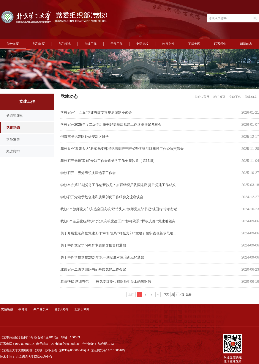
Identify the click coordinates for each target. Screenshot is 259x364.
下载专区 (194, 44)
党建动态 (13, 127)
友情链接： (8, 309)
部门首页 (39, 44)
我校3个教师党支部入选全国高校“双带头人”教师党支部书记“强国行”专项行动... (120, 209)
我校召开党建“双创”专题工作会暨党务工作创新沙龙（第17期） (108, 161)
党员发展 (13, 139)
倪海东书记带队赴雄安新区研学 (84, 136)
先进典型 (13, 151)
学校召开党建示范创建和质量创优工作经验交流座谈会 (101, 197)
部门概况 (65, 44)
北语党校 (142, 44)
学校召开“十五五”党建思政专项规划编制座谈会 (96, 112)
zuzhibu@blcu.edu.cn (65, 343)
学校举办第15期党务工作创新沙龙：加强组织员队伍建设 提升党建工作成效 (118, 185)
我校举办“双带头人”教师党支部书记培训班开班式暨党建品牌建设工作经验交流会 (122, 149)
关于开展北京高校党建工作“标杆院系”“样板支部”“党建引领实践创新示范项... (118, 233)
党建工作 (91, 44)
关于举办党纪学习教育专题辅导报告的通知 (93, 245)
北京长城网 (81, 309)
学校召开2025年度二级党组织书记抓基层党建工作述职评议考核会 (110, 124)
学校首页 (13, 44)
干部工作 (117, 44)
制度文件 (168, 44)
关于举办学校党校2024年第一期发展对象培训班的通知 (102, 257)
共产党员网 (41, 309)
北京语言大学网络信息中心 (34, 356)
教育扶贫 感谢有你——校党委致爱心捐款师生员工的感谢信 (105, 281)
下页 (166, 294)
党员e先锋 (61, 309)
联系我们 (220, 44)
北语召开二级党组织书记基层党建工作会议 (93, 269)
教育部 (22, 309)
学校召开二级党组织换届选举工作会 (88, 173)
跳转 (188, 294)
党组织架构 (14, 116)
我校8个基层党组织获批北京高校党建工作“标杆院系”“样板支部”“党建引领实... (119, 221)
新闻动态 (246, 44)
